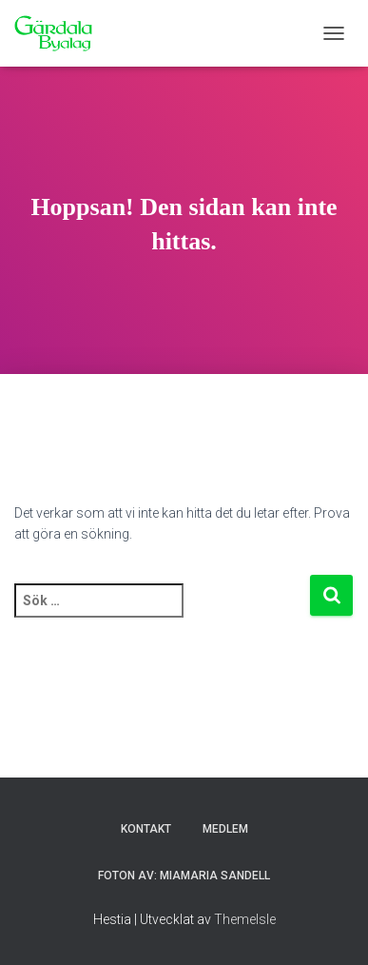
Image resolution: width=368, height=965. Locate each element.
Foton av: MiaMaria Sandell (184, 875)
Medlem (225, 829)
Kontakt (146, 829)
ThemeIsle (245, 919)
